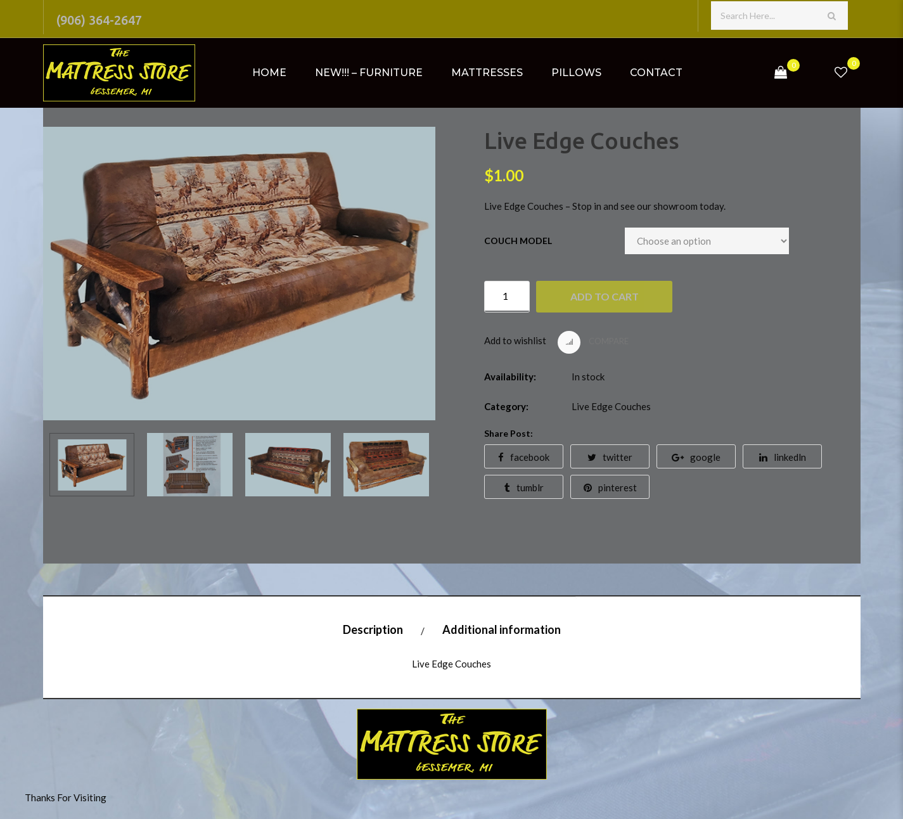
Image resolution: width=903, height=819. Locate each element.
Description (373, 629)
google (696, 457)
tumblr (524, 487)
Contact (656, 73)
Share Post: (508, 433)
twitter (609, 457)
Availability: (510, 376)
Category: (506, 406)
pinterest (610, 487)
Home (269, 73)
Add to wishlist (515, 340)
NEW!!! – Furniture (369, 73)
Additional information (501, 629)
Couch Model (518, 240)
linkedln (782, 457)
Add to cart (604, 296)
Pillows (576, 73)
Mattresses (487, 73)
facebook (523, 457)
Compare (593, 342)
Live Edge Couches (611, 406)
